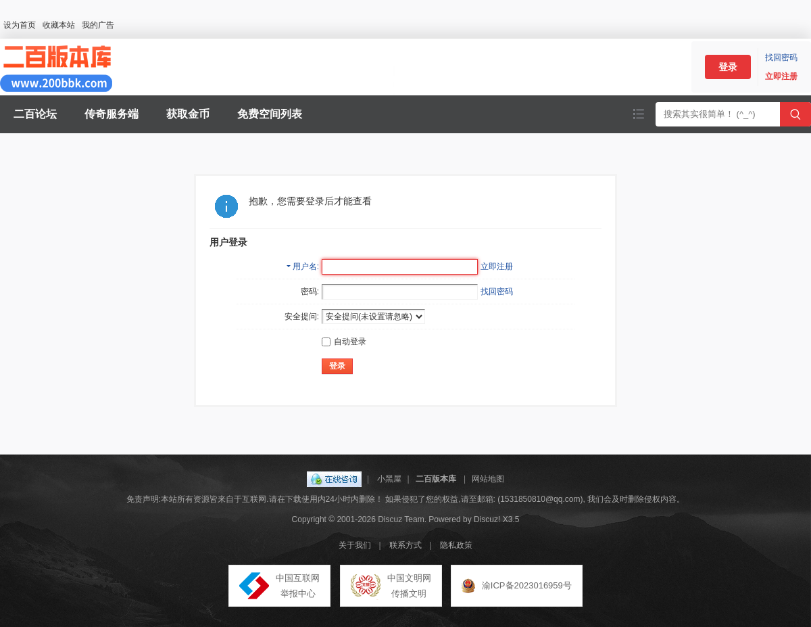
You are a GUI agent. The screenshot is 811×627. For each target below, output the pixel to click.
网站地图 (488, 479)
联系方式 (405, 545)
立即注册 (781, 76)
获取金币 (188, 114)
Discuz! (487, 519)
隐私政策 (456, 545)
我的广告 (98, 25)
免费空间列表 (269, 114)
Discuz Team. (402, 519)
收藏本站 (59, 25)
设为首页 (19, 25)
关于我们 (355, 545)
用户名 (305, 266)
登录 (727, 67)
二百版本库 (436, 479)
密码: (310, 291)
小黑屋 (389, 479)
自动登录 (344, 341)
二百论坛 (35, 114)
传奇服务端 (111, 114)
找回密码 (781, 57)
